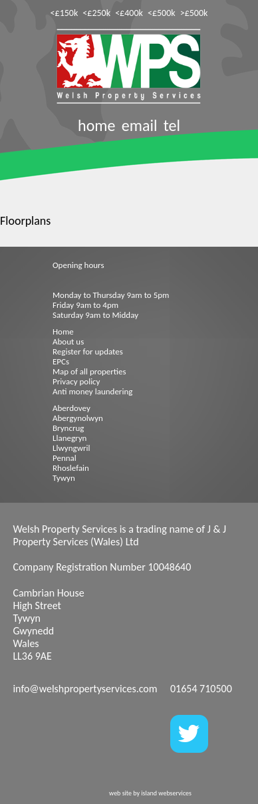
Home (63, 331)
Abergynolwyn (78, 418)
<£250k (96, 13)
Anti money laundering (92, 391)
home (96, 125)
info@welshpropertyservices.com (85, 688)
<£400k (129, 13)
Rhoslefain (71, 468)
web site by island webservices (150, 793)
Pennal (64, 458)
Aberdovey (71, 408)
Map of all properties (89, 371)
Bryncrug (68, 428)
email (140, 125)
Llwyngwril (71, 448)
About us (68, 341)
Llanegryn (69, 438)
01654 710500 (201, 688)
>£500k (194, 13)
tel (172, 125)
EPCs (61, 361)
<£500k (162, 13)
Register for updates (88, 351)
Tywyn (64, 478)
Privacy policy (76, 381)
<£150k (64, 13)
